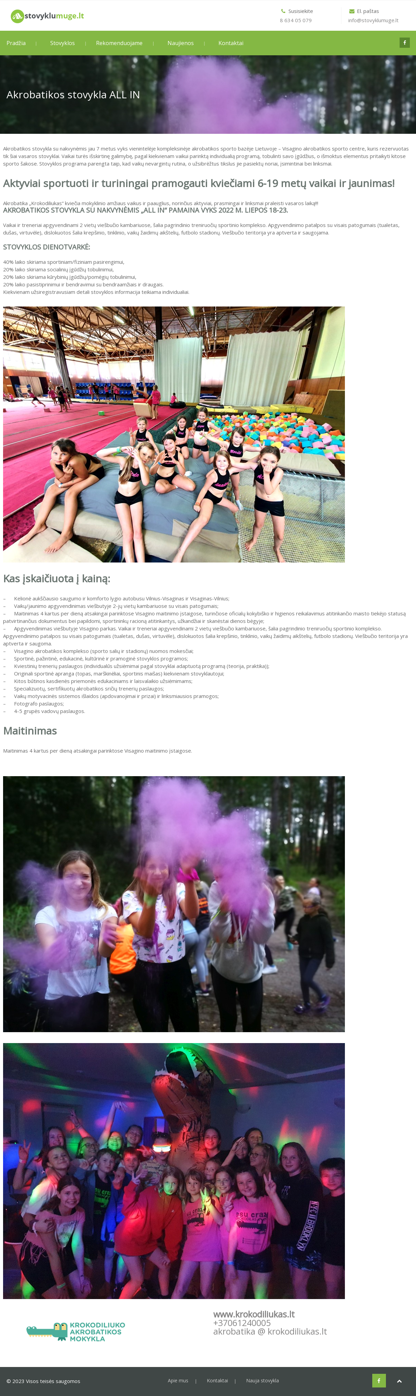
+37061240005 (242, 1322)
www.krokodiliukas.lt (254, 1314)
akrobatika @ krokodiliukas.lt (270, 1331)
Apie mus (178, 1380)
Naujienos (180, 43)
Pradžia (16, 43)
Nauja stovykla (262, 1380)
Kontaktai (230, 43)
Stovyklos (62, 43)
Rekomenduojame (119, 43)
